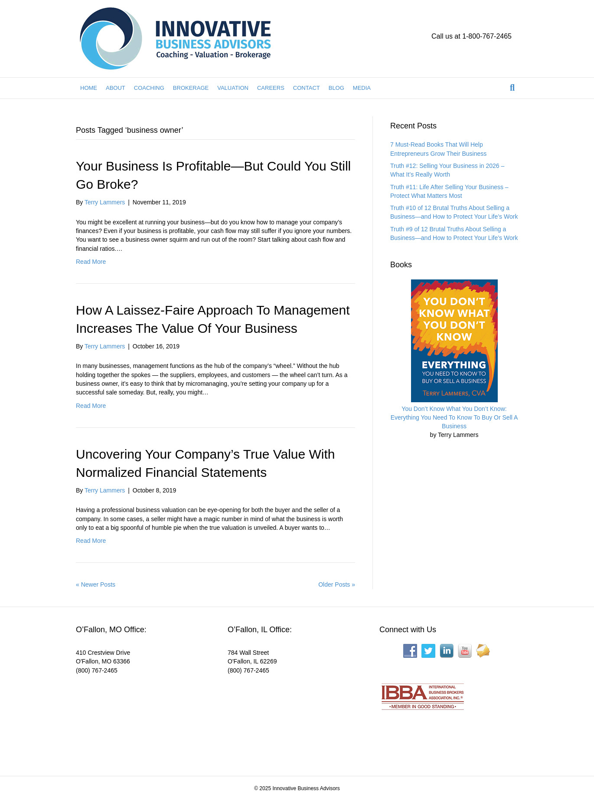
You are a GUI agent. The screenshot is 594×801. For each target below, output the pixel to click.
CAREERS (270, 88)
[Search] (512, 87)
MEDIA (362, 88)
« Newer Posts (95, 584)
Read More (91, 261)
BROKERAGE (191, 88)
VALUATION (232, 88)
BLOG (336, 88)
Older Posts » (336, 584)
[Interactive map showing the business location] (141, 719)
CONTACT (306, 88)
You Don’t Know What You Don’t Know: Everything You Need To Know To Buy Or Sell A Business (454, 417)
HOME (88, 88)
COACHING (149, 88)
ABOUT (115, 88)
